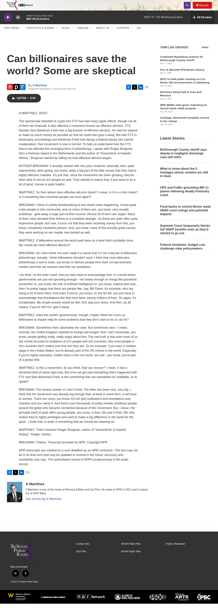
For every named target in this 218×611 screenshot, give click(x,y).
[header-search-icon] (188, 9)
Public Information (175, 551)
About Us (102, 35)
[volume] (18, 25)
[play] (8, 25)
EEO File (81, 559)
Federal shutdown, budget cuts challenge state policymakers (182, 254)
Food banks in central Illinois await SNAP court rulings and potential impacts (185, 217)
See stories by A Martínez (44, 506)
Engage (83, 35)
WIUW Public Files (131, 559)
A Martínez (40, 92)
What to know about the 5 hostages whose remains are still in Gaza (184, 179)
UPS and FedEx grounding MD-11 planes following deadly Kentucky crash (184, 198)
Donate (206, 9)
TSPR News (11, 35)
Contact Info (82, 551)
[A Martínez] (14, 499)
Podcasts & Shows (40, 35)
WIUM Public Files (131, 551)
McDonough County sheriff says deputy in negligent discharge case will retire (183, 160)
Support (123, 35)
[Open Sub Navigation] (21, 35)
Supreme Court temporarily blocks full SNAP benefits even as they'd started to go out (185, 236)
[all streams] (202, 24)
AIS (139, 35)
